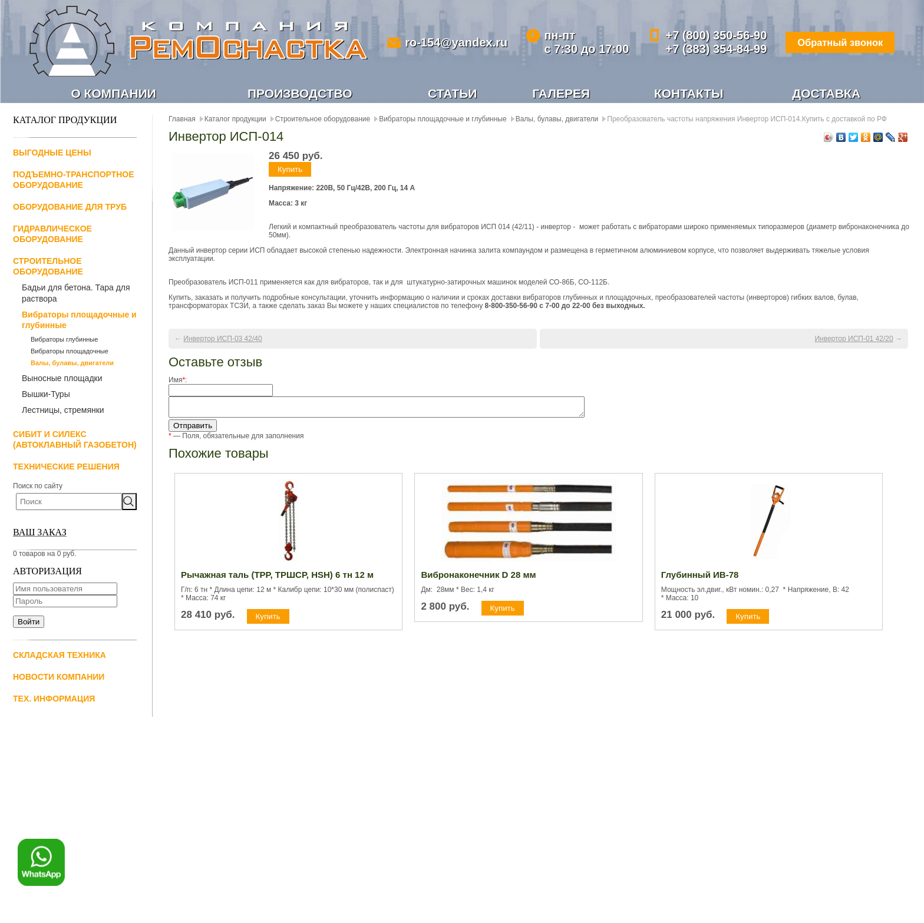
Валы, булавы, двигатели (72, 364)
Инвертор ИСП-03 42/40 (222, 340)
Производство (300, 93)
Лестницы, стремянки (63, 411)
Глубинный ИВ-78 (700, 579)
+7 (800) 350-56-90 (705, 35)
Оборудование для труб (70, 208)
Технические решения (66, 467)
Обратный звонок (833, 42)
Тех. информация (54, 699)
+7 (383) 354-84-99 (705, 48)
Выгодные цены (52, 153)
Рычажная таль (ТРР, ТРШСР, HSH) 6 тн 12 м (277, 579)
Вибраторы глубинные (64, 340)
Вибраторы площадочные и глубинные (79, 321)
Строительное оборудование (322, 120)
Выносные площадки (62, 379)
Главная (182, 120)
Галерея (561, 93)
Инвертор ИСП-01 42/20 (853, 340)
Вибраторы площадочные (69, 352)
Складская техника (59, 656)
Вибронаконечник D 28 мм (478, 579)
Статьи (453, 93)
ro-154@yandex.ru (452, 42)
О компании (113, 93)
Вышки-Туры (46, 395)
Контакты (689, 93)
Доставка (826, 93)
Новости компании (58, 678)
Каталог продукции (235, 120)
